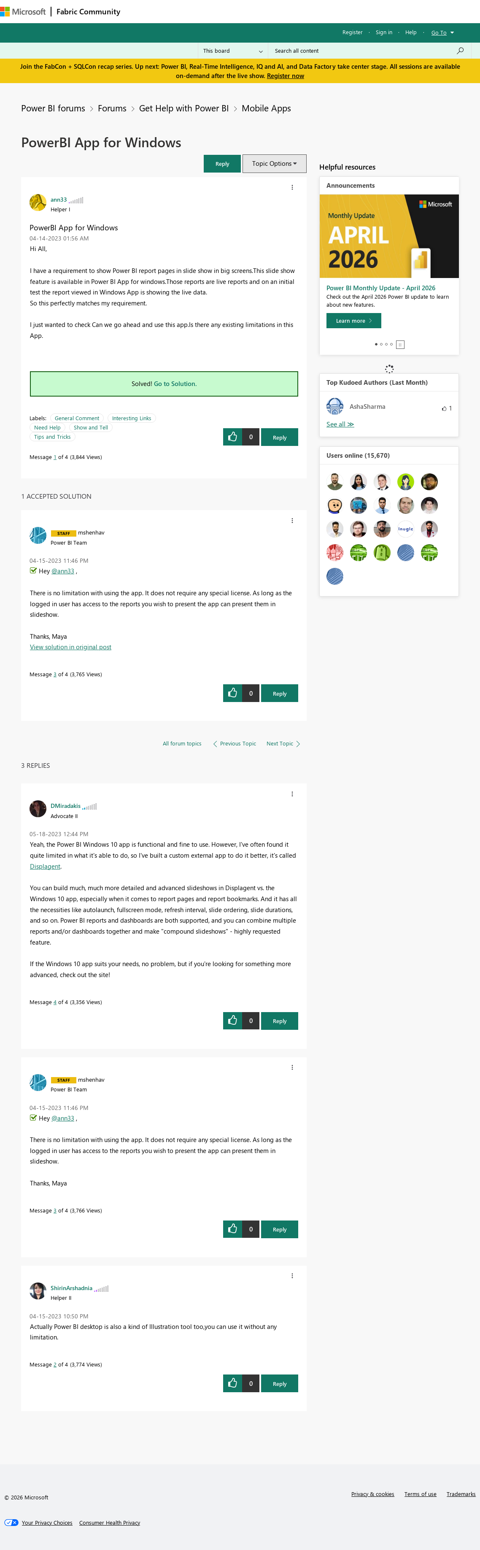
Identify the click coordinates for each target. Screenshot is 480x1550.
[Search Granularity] (233, 51)
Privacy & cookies (372, 1493)
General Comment (77, 418)
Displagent (45, 866)
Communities (248, 11)
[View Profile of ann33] (59, 199)
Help (411, 31)
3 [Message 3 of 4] (55, 674)
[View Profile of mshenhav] (91, 532)
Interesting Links (131, 418)
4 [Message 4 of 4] (55, 1001)
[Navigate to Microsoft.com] (23, 11)
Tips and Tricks (52, 436)
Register (352, 31)
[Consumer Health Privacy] (109, 1522)
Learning (318, 11)
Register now (285, 75)
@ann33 (62, 571)
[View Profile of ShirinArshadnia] (71, 1287)
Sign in (384, 31)
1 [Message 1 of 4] (55, 456)
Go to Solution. (175, 383)
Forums (139, 11)
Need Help (47, 427)
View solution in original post (70, 647)
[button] (222, 163)
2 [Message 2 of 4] (55, 1364)
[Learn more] (353, 320)
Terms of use (420, 1493)
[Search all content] (370, 51)
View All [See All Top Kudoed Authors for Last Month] (340, 424)
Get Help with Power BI (184, 107)
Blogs (286, 11)
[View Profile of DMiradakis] (66, 805)
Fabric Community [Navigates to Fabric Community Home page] (88, 11)
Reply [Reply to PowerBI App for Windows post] (280, 437)
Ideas (211, 11)
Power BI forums (53, 107)
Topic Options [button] (271, 163)
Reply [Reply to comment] (280, 693)
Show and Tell (91, 427)
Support (354, 11)
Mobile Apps (266, 107)
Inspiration (176, 11)
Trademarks (461, 1493)
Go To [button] (439, 32)
